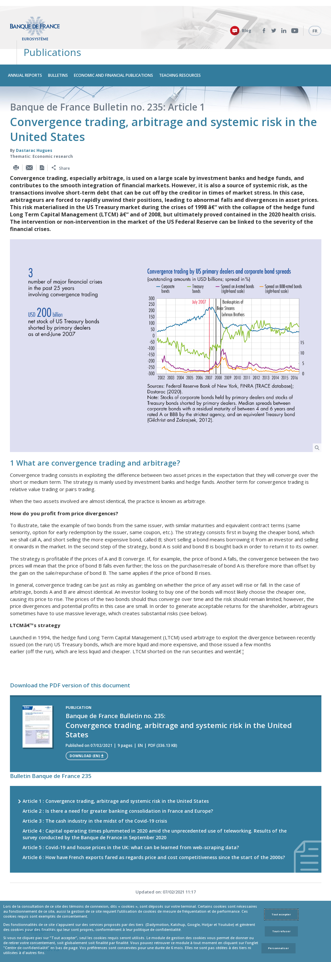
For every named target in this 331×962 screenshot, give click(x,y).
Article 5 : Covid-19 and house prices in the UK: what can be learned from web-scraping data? (131, 826)
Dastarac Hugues (34, 129)
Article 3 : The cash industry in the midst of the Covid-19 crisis (95, 800)
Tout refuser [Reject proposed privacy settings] (281, 931)
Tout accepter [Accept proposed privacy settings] (281, 914)
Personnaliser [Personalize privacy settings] (278, 948)
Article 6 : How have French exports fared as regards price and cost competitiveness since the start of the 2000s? (154, 836)
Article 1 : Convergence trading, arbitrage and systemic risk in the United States (116, 780)
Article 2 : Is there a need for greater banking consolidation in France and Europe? (118, 790)
